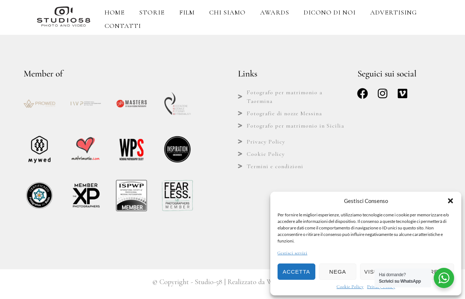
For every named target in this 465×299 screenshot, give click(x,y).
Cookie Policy (350, 286)
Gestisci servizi (292, 253)
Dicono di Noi (330, 12)
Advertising (393, 12)
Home (115, 12)
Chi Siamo (227, 12)
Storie (152, 12)
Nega (337, 272)
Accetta (296, 272)
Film (187, 12)
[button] (450, 200)
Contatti (123, 26)
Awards (274, 12)
